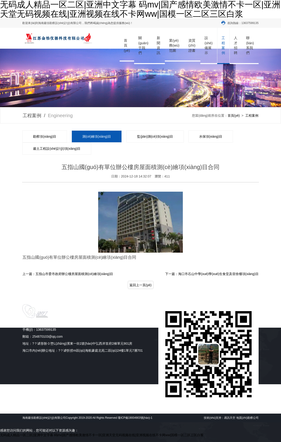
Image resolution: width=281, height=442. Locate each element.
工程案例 (223, 45)
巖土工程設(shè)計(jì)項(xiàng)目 (56, 148)
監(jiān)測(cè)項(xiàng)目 (155, 136)
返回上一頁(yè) (140, 285)
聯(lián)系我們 (250, 45)
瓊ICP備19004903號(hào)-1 (135, 417)
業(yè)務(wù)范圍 (174, 45)
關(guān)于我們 (143, 45)
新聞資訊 (158, 45)
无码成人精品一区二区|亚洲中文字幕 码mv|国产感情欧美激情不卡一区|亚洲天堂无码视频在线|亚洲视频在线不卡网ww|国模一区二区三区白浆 (102, 435)
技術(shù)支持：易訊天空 (219, 417)
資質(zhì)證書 (191, 45)
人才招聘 (235, 45)
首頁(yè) (127, 45)
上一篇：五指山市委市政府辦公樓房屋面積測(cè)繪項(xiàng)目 (67, 274)
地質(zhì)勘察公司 (247, 417)
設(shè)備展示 (208, 45)
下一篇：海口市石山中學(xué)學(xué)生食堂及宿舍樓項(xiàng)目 (212, 274)
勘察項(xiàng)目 (44, 136)
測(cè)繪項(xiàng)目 (96, 136)
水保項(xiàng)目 (210, 136)
